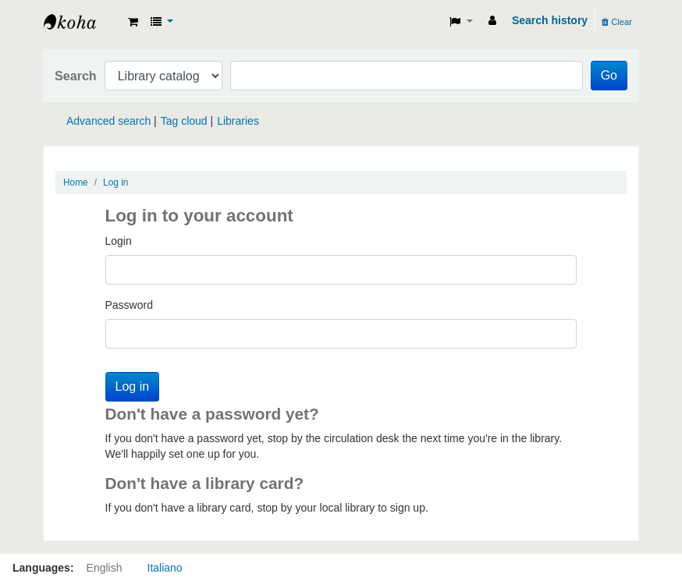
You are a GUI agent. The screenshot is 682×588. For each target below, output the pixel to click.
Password (129, 305)
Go (609, 75)
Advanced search (108, 121)
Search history (550, 20)
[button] (133, 22)
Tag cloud (184, 121)
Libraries (238, 121)
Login (118, 241)
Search (76, 76)
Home (75, 182)
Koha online (83, 21)
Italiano (165, 567)
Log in (115, 182)
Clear (617, 22)
